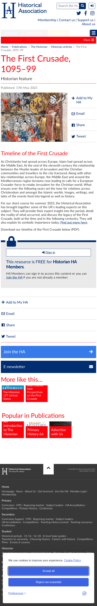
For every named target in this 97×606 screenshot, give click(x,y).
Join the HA (14, 277)
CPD (18, 505)
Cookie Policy (72, 560)
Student (59, 33)
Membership (47, 20)
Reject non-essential (48, 582)
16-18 (37, 536)
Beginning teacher (34, 505)
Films (5, 542)
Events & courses (20, 542)
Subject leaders (55, 505)
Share (78, 125)
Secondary (35, 33)
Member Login (78, 491)
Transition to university (15, 539)
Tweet (78, 136)
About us (88, 24)
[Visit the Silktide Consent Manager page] (84, 593)
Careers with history (63, 539)
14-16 (27, 536)
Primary (11, 33)
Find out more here (73, 222)
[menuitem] (11, 33)
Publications (19, 46)
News (19, 491)
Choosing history (40, 539)
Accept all (48, 570)
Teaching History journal (54, 522)
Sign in (48, 252)
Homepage (8, 491)
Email (78, 114)
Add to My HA (81, 100)
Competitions (9, 508)
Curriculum (8, 505)
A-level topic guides (54, 536)
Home (4, 46)
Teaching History (37, 40)
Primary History (12, 40)
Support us (85, 20)
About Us (30, 491)
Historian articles (61, 46)
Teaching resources (81, 522)
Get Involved (45, 491)
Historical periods (12, 536)
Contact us (67, 20)
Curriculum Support (13, 519)
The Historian (61, 40)
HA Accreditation (75, 505)
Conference (46, 508)
